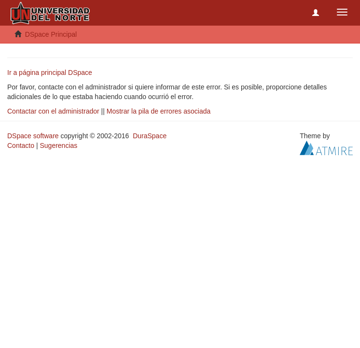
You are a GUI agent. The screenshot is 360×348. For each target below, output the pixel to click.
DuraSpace (149, 136)
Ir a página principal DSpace (49, 72)
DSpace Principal (51, 34)
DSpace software (33, 136)
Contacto (20, 145)
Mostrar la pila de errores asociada (159, 111)
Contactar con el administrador (53, 111)
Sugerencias (58, 145)
